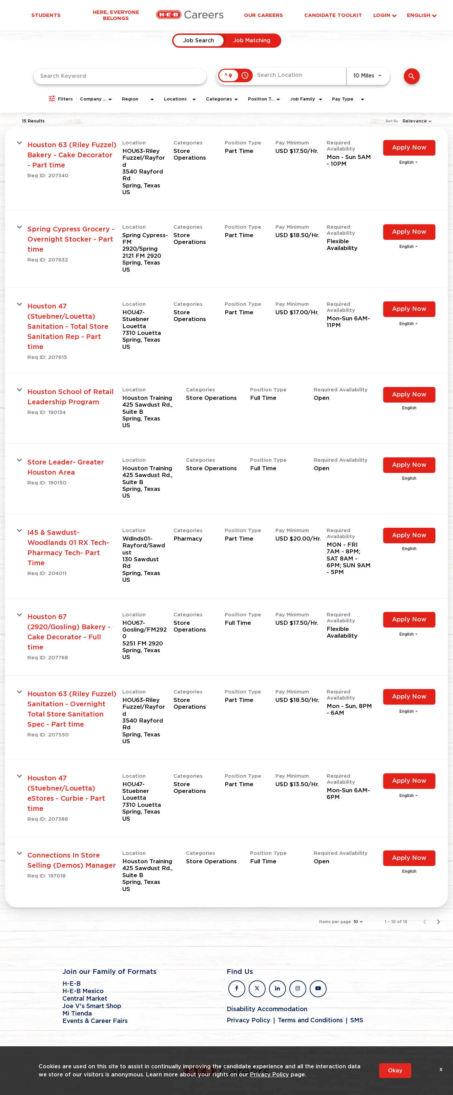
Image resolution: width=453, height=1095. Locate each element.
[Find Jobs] (412, 76)
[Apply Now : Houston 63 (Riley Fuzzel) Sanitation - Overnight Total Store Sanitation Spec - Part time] (409, 697)
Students (46, 15)
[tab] (198, 40)
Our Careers (263, 15)
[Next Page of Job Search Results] (438, 922)
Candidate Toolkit (333, 15)
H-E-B (71, 984)
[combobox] (120, 76)
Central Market (84, 999)
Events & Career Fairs (95, 1021)
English (422, 15)
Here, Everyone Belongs (116, 15)
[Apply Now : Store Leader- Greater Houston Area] (409, 465)
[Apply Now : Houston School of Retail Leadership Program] (409, 395)
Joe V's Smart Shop (91, 1006)
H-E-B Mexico (83, 991)
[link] (226, 169)
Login (385, 15)
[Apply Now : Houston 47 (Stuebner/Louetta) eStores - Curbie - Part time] (409, 781)
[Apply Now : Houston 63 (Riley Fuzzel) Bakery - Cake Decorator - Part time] (409, 148)
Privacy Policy (248, 1021)
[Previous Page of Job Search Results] (425, 922)
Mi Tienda (77, 1014)
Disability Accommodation (267, 1009)
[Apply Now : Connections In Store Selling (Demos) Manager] (409, 858)
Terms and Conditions (310, 1021)
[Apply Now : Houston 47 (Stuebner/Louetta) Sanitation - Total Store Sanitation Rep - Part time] (409, 309)
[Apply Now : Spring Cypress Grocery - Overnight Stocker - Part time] (409, 232)
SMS (356, 1021)
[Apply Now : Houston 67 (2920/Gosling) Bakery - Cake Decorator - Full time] (409, 620)
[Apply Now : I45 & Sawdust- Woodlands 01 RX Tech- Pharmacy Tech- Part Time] (409, 535)
